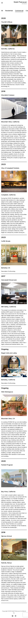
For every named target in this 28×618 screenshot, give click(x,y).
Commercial (19, 11)
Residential (9, 11)
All (2, 11)
